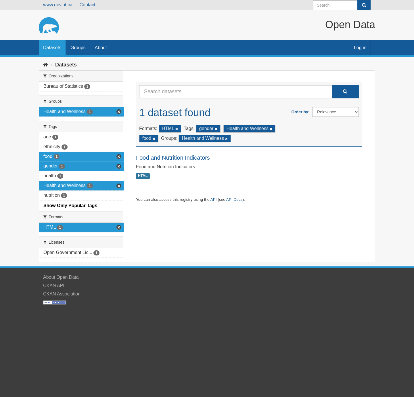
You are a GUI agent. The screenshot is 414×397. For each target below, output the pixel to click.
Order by (300, 112)
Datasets (52, 47)
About (101, 47)
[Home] (45, 65)
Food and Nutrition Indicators (173, 157)
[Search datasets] (342, 5)
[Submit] (364, 5)
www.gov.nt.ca (57, 4)
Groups (77, 47)
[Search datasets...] (235, 91)
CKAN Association (61, 293)
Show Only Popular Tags (70, 205)
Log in (360, 47)
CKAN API (53, 285)
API (213, 199)
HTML (142, 176)
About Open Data (61, 277)
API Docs (234, 199)
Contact (87, 4)
